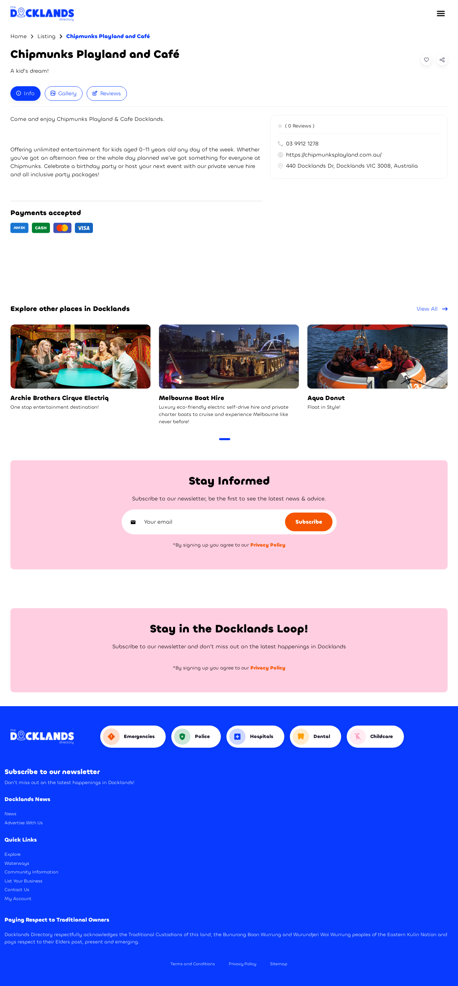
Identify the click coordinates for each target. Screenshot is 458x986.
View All (432, 308)
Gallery (64, 93)
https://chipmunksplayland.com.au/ (334, 154)
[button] (440, 13)
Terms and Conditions (193, 964)
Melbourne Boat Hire (191, 398)
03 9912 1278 (298, 143)
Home (18, 36)
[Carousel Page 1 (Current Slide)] (224, 439)
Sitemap (278, 964)
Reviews (107, 93)
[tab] (25, 93)
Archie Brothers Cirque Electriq (59, 398)
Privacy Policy (242, 964)
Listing (46, 36)
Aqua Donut (326, 398)
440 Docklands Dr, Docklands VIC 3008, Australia (348, 165)
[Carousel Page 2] (236, 439)
